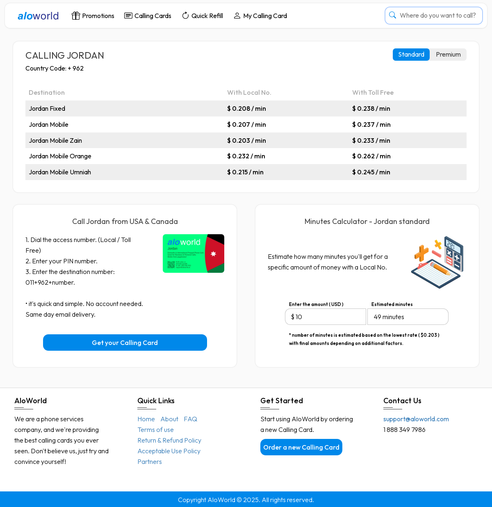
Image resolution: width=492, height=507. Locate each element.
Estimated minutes (392, 304)
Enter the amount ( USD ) (316, 304)
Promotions (93, 15)
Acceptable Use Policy (168, 451)
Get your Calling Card (125, 342)
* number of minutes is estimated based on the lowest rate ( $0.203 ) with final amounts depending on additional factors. (364, 335)
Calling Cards (147, 15)
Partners (149, 461)
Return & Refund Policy (169, 440)
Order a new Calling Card (301, 447)
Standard (411, 54)
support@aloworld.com (416, 419)
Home (146, 419)
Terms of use (155, 429)
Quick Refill (202, 15)
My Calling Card (260, 15)
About (169, 419)
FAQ (190, 419)
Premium (448, 54)
